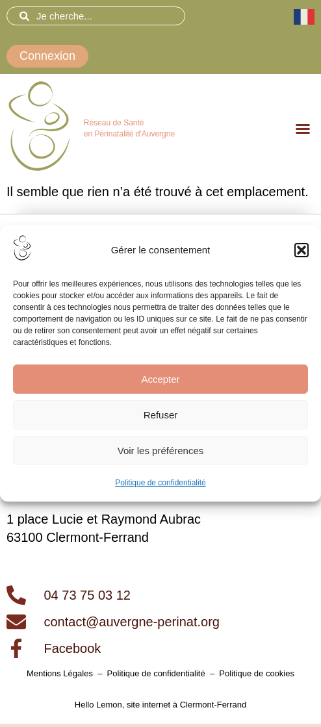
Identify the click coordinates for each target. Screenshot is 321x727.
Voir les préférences (161, 450)
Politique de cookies (256, 673)
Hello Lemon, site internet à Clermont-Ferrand (160, 704)
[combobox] (95, 15)
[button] (301, 250)
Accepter (160, 379)
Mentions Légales (60, 673)
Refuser (161, 414)
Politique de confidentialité (160, 482)
